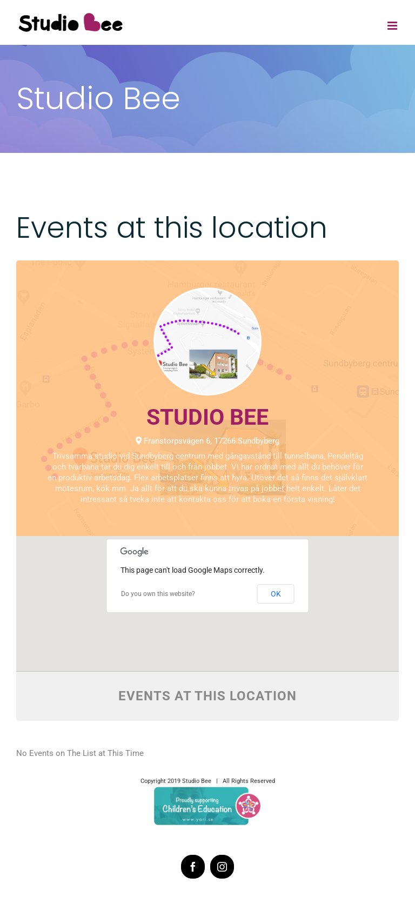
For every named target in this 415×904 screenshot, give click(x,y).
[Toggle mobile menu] (393, 25)
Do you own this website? (158, 594)
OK (276, 594)
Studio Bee (207, 417)
